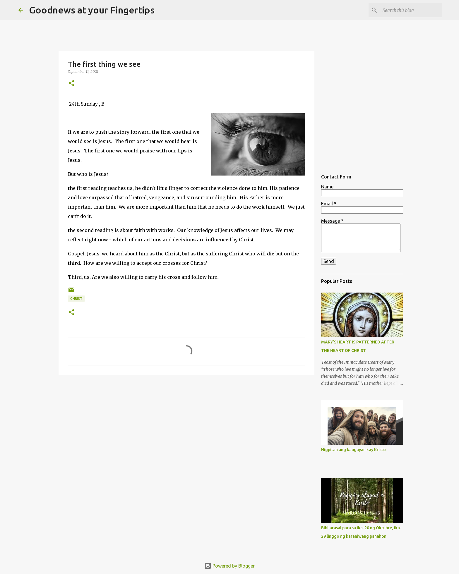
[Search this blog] (411, 10)
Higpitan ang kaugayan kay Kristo (353, 449)
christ (76, 298)
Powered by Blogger (229, 565)
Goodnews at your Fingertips (92, 10)
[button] (71, 83)
